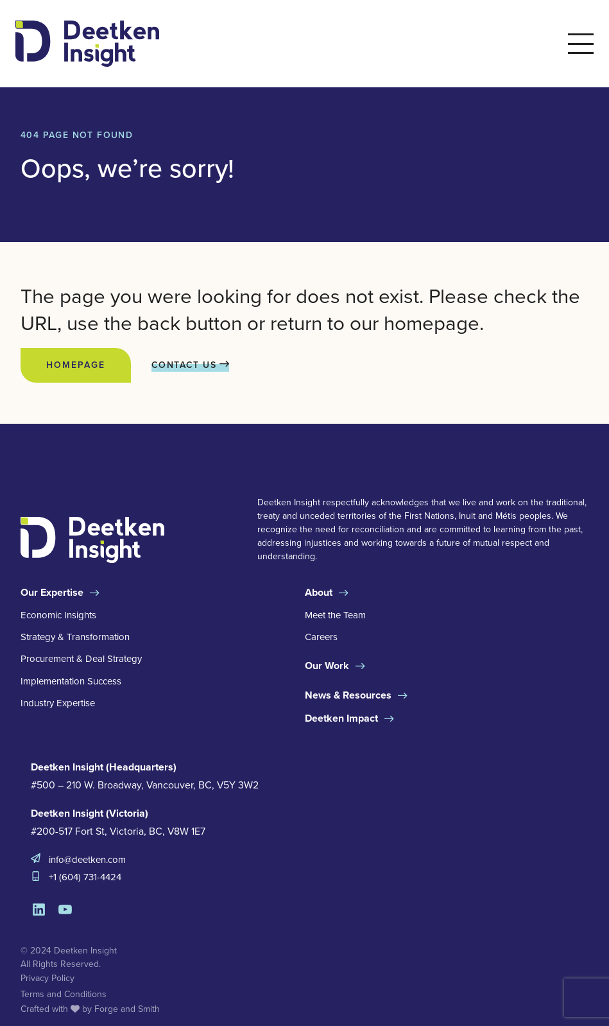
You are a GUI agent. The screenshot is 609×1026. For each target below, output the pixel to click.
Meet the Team (335, 615)
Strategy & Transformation (75, 637)
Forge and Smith (127, 1009)
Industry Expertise (58, 703)
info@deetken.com (87, 860)
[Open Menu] (581, 44)
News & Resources (348, 695)
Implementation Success (71, 681)
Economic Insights (58, 615)
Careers (321, 637)
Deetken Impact (341, 718)
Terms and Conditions (64, 994)
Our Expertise (52, 592)
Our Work (327, 665)
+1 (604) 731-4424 (85, 877)
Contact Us (190, 365)
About (318, 592)
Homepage (75, 365)
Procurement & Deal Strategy (81, 659)
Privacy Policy (47, 978)
